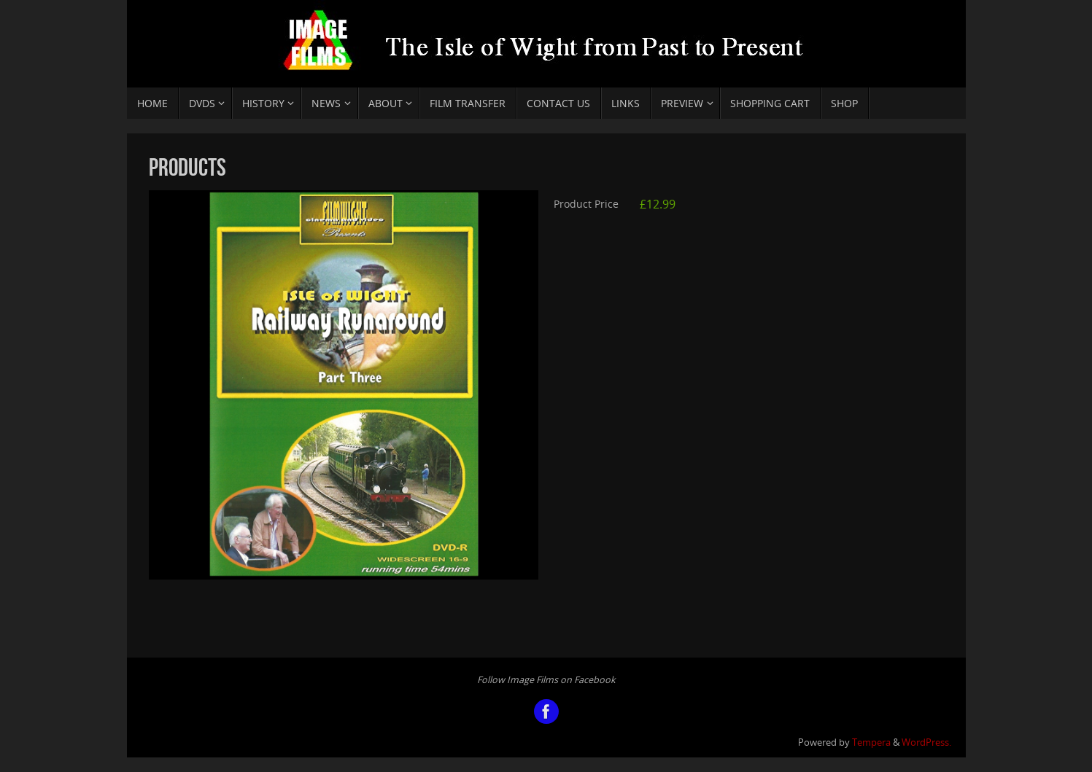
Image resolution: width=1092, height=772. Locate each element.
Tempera (871, 742)
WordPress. (926, 742)
